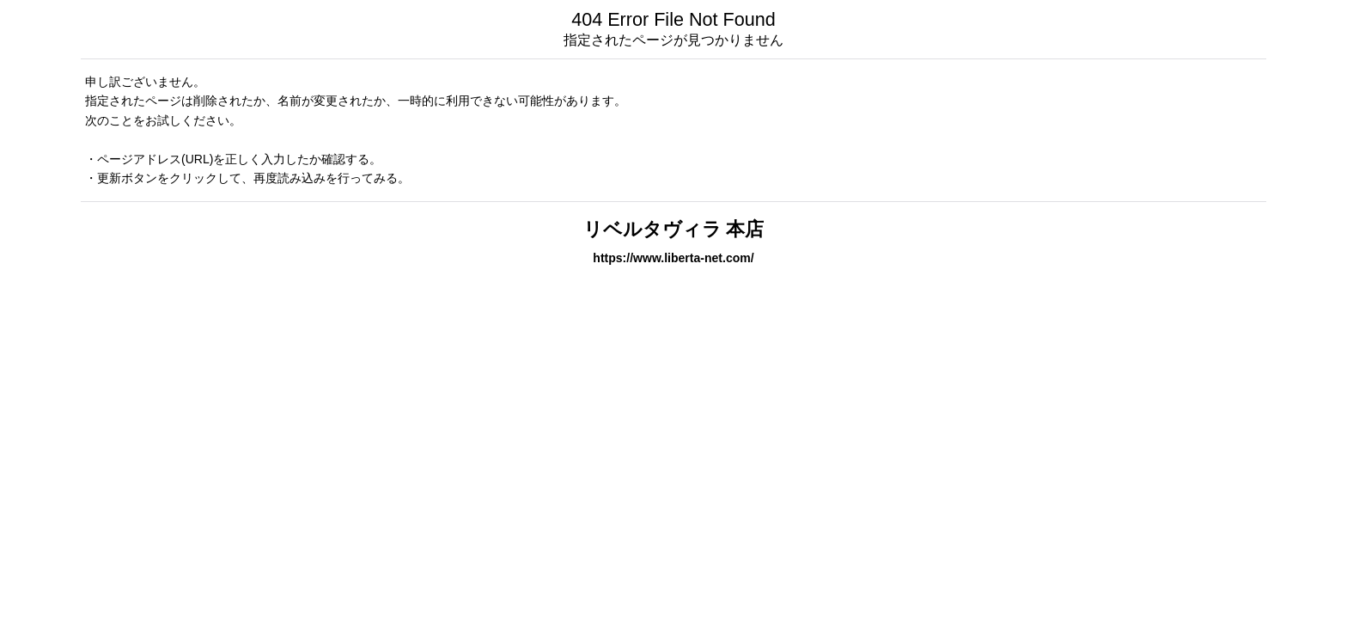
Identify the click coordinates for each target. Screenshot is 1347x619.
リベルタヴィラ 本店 (674, 229)
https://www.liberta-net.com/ (673, 258)
